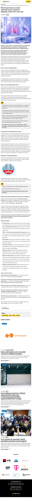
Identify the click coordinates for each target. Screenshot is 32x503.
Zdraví (4, 4)
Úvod (2, 4)
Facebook (13, 495)
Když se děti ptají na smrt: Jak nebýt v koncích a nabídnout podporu (13, 353)
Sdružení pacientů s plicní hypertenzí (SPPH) (13, 282)
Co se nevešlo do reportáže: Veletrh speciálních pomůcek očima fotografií (14, 440)
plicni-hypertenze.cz (18, 276)
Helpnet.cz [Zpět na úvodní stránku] (6, 1)
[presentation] (16, 335)
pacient (14, 315)
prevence (18, 315)
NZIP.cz (2, 282)
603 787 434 (11, 489)
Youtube (19, 495)
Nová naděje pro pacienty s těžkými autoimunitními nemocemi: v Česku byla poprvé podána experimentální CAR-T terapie (13, 396)
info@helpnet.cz (19, 489)
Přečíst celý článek (4, 360)
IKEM (27, 287)
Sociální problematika (9, 350)
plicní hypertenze (5, 315)
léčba (10, 315)
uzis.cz (19, 292)
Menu (29, 1)
